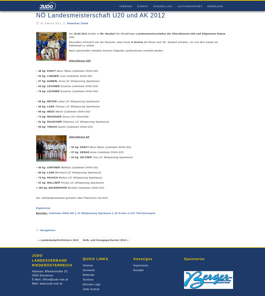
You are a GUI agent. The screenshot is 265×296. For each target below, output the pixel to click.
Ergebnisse (43, 208)
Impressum (140, 265)
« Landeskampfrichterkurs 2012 (58, 240)
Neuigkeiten (48, 230)
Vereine (88, 265)
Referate (88, 274)
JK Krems (120, 213)
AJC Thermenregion (143, 213)
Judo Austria (91, 289)
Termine (88, 279)
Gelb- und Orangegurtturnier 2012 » (106, 240)
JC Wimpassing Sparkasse (94, 213)
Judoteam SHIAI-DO (61, 213)
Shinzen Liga (91, 284)
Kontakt (138, 270)
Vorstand (89, 270)
